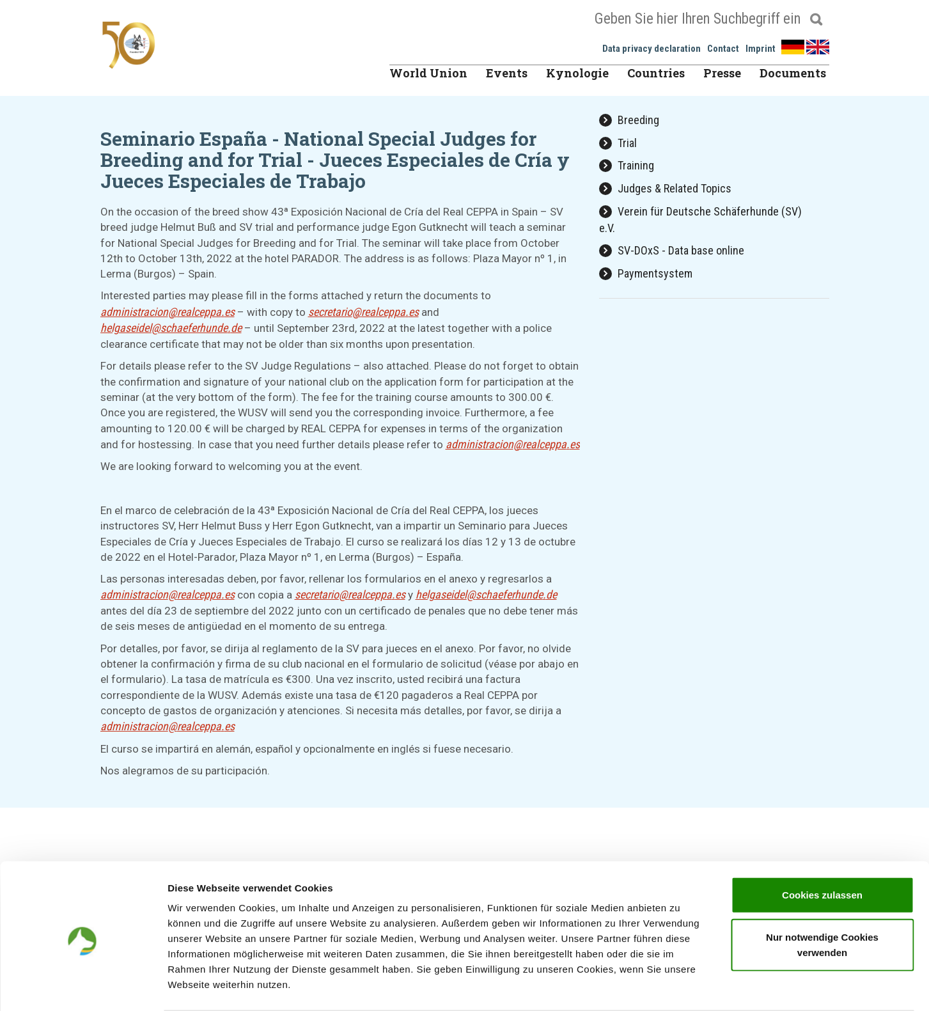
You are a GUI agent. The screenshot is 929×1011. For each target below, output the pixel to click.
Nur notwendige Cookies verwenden (822, 894)
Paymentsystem (645, 273)
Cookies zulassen (822, 844)
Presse (722, 73)
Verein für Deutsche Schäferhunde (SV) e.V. (700, 220)
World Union (428, 73)
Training (626, 165)
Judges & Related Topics (665, 188)
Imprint (761, 48)
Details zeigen (680, 985)
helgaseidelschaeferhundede (171, 327)
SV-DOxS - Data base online (671, 250)
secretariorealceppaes (363, 311)
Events (506, 73)
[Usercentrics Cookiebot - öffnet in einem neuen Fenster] (83, 986)
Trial (618, 143)
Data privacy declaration (651, 48)
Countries (656, 73)
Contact (723, 48)
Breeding (629, 120)
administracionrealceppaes (167, 311)
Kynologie (577, 73)
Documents (793, 73)
